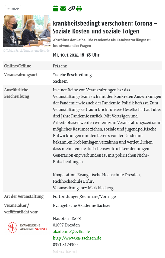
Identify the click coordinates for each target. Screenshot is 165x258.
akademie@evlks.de (71, 231)
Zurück (13, 9)
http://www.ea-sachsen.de (77, 238)
